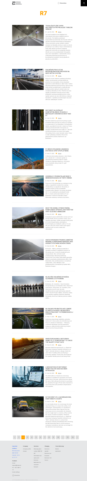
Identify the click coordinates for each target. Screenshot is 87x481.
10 (58, 437)
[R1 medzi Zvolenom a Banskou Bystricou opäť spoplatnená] (28, 158)
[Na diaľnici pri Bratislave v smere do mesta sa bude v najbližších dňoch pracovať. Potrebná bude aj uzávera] (28, 318)
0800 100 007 (15, 453)
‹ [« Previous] (14, 437)
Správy (59, 32)
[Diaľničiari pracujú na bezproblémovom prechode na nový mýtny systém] (28, 79)
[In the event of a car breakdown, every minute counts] (28, 406)
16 (72, 437)
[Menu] (84, 3)
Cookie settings (16, 472)
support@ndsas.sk (16, 465)
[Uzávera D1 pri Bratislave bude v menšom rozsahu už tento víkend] (28, 185)
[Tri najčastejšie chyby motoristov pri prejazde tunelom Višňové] (28, 35)
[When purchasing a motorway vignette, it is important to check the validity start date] (28, 348)
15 (67, 437)
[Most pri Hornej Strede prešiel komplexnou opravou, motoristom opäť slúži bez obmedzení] (28, 217)
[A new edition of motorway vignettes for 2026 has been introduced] (28, 376)
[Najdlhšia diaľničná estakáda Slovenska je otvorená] (28, 286)
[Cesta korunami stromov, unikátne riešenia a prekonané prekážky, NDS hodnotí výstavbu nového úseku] (28, 249)
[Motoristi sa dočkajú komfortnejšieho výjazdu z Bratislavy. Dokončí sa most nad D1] (28, 119)
